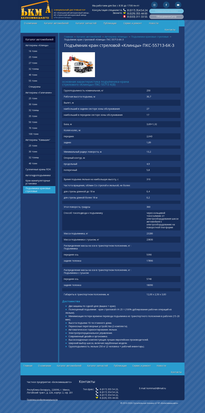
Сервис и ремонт (132, 23)
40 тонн (33, 74)
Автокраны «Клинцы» (116, 36)
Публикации (109, 23)
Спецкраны (35, 86)
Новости (153, 23)
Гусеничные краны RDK (38, 169)
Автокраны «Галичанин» (38, 92)
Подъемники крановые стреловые (150, 36)
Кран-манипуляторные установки (37, 182)
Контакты (170, 29)
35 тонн (33, 116)
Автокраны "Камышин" (37, 139)
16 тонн (33, 51)
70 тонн (33, 127)
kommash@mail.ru (156, 388)
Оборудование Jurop (166, 16)
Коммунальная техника (166, 11)
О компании (30, 23)
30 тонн (33, 104)
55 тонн (33, 80)
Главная (68, 36)
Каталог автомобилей (56, 23)
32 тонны (34, 68)
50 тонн (33, 122)
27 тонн (33, 62)
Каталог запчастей (86, 23)
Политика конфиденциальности (42, 399)
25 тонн (33, 56)
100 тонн (33, 133)
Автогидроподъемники (38, 175)
